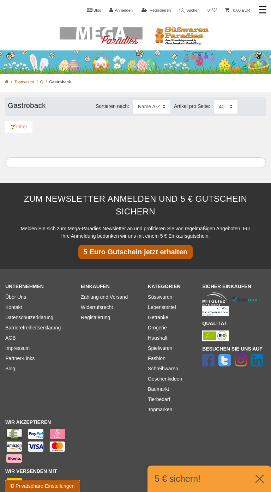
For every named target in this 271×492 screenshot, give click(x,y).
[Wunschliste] (212, 10)
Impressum (17, 348)
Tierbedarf (159, 399)
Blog (93, 9)
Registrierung (95, 317)
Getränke (158, 317)
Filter (19, 126)
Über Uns (15, 297)
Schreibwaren (163, 368)
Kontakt (13, 307)
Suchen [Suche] (189, 10)
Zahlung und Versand (104, 297)
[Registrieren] (156, 10)
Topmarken (24, 82)
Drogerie (157, 327)
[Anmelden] (121, 10)
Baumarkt (158, 389)
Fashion (156, 358)
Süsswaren (160, 297)
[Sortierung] (151, 107)
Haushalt (157, 338)
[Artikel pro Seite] (225, 107)
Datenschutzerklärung (29, 317)
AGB (10, 338)
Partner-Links (20, 358)
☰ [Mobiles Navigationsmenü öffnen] (262, 10)
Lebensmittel (162, 307)
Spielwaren (160, 348)
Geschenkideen (165, 379)
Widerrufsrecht (97, 307)
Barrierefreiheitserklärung (33, 327)
